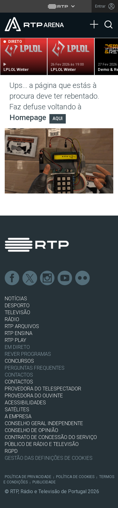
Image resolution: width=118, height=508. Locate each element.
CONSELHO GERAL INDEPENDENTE (44, 423)
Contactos (19, 375)
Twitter (29, 278)
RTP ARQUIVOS (22, 326)
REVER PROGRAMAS (28, 354)
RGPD (11, 451)
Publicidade (44, 482)
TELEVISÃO (17, 312)
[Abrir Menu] (96, 18)
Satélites (17, 410)
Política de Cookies (75, 477)
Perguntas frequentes (35, 368)
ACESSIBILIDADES (25, 403)
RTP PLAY (15, 340)
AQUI (58, 118)
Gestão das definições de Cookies (49, 458)
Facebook (12, 278)
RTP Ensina (18, 333)
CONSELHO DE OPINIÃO (31, 430)
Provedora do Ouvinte (34, 396)
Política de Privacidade (28, 477)
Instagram (47, 278)
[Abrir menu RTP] (59, 6)
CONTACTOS (19, 382)
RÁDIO (12, 319)
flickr (82, 278)
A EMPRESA (18, 416)
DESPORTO (17, 306)
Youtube (65, 278)
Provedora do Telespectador (43, 389)
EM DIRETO (17, 347)
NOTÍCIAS (16, 299)
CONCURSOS (19, 361)
